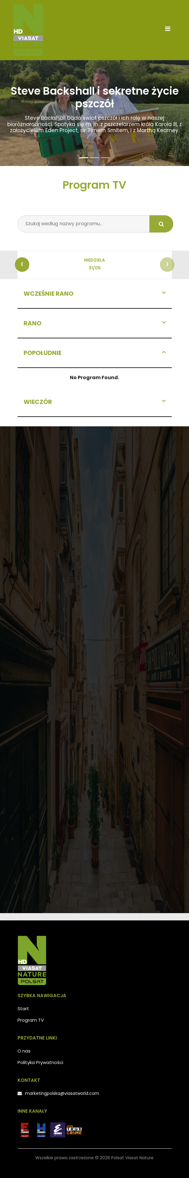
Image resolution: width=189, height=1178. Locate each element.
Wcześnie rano (48, 293)
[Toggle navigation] (167, 30)
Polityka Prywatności (40, 1062)
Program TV (31, 1020)
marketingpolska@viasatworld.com (62, 1093)
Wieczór (38, 402)
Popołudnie (42, 353)
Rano (32, 323)
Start (23, 1008)
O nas (24, 1051)
